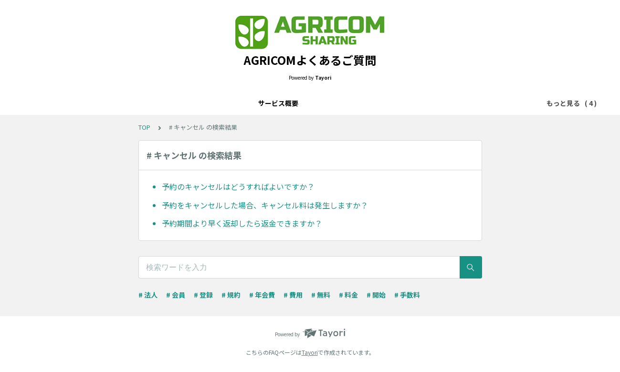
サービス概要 (217, 103)
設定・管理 (293, 103)
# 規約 (231, 295)
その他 (400, 103)
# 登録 (203, 295)
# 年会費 (262, 295)
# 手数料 (407, 295)
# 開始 (376, 295)
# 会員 (175, 295)
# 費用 (293, 295)
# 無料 (320, 295)
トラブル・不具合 (350, 103)
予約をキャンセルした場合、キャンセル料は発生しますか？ (265, 205)
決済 (256, 103)
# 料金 (348, 295)
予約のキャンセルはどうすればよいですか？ (238, 186)
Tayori (310, 352)
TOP (144, 127)
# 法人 (148, 295)
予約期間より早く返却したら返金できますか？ (242, 223)
